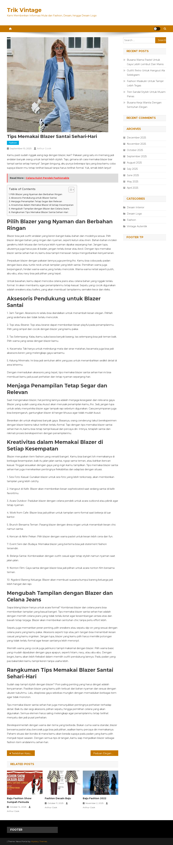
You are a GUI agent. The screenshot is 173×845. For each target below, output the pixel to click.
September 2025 (137, 156)
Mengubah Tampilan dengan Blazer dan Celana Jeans (40, 208)
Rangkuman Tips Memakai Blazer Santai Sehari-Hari (39, 212)
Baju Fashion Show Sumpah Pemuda (19, 800)
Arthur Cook (44, 148)
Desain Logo (134, 213)
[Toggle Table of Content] (69, 190)
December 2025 (136, 137)
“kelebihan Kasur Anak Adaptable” (23, 753)
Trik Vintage (24, 10)
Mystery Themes (39, 841)
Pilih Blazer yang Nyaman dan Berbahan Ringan (36, 194)
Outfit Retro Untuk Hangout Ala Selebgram (146, 72)
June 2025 (133, 175)
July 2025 (132, 168)
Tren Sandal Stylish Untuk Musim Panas (146, 94)
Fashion (13, 142)
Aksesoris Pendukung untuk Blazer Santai (34, 198)
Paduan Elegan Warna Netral (105, 753)
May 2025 (132, 181)
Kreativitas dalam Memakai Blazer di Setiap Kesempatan (42, 205)
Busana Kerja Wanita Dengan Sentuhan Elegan (144, 105)
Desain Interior (135, 207)
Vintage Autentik (137, 226)
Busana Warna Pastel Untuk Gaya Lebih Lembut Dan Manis (145, 62)
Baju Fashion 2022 (94, 798)
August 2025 (134, 162)
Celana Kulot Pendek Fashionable (47, 178)
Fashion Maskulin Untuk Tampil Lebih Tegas (145, 83)
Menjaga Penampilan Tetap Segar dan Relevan (36, 201)
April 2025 (132, 187)
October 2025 (135, 150)
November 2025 (136, 143)
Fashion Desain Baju (58, 798)
